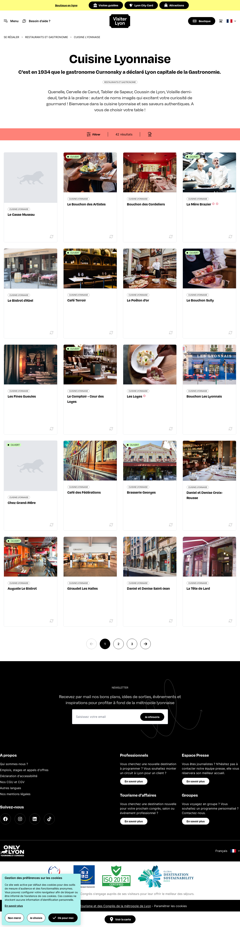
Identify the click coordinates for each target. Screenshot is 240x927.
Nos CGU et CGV (12, 782)
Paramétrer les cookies (170, 906)
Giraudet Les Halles (82, 588)
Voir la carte (120, 919)
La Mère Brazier (203, 204)
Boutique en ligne (66, 5)
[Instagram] (20, 818)
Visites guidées (105, 5)
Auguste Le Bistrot (22, 588)
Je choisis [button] (36, 918)
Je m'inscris (152, 717)
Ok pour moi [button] (63, 918)
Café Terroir (76, 300)
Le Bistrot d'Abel (20, 300)
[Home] (120, 21)
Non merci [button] (14, 918)
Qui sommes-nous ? (14, 764)
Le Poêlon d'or (138, 300)
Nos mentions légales (15, 794)
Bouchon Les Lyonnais (204, 396)
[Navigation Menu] (11, 21)
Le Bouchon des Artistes (86, 204)
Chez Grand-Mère (22, 502)
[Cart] (221, 21)
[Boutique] (201, 21)
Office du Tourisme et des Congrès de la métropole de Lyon (108, 906)
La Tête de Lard (198, 588)
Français (227, 851)
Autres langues (10, 788)
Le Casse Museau (21, 214)
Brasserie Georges (141, 492)
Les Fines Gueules (22, 396)
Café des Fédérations (84, 492)
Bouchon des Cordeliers (146, 204)
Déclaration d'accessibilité (18, 776)
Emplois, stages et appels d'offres (24, 770)
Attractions (174, 5)
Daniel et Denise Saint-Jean (148, 588)
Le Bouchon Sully (200, 300)
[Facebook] (5, 818)
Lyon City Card (141, 5)
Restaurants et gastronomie (46, 37)
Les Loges (137, 396)
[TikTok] (49, 818)
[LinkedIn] (34, 818)
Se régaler (11, 37)
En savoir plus (134, 781)
